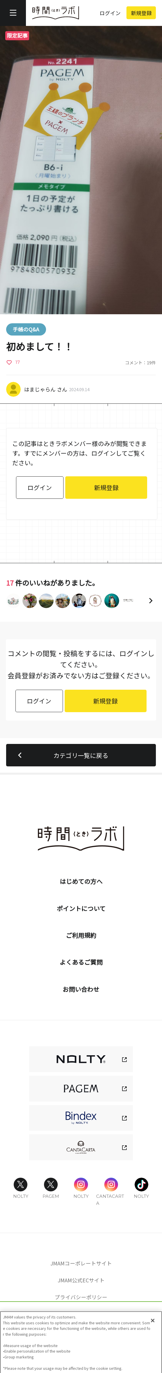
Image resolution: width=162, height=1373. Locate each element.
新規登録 (141, 13)
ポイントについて (81, 908)
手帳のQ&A (26, 329)
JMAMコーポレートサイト (81, 1263)
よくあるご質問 (81, 962)
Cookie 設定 (81, 1313)
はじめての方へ (81, 881)
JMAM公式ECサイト (81, 1280)
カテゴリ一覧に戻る (61, 755)
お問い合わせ (81, 989)
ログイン (110, 13)
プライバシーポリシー (81, 1297)
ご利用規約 (81, 935)
